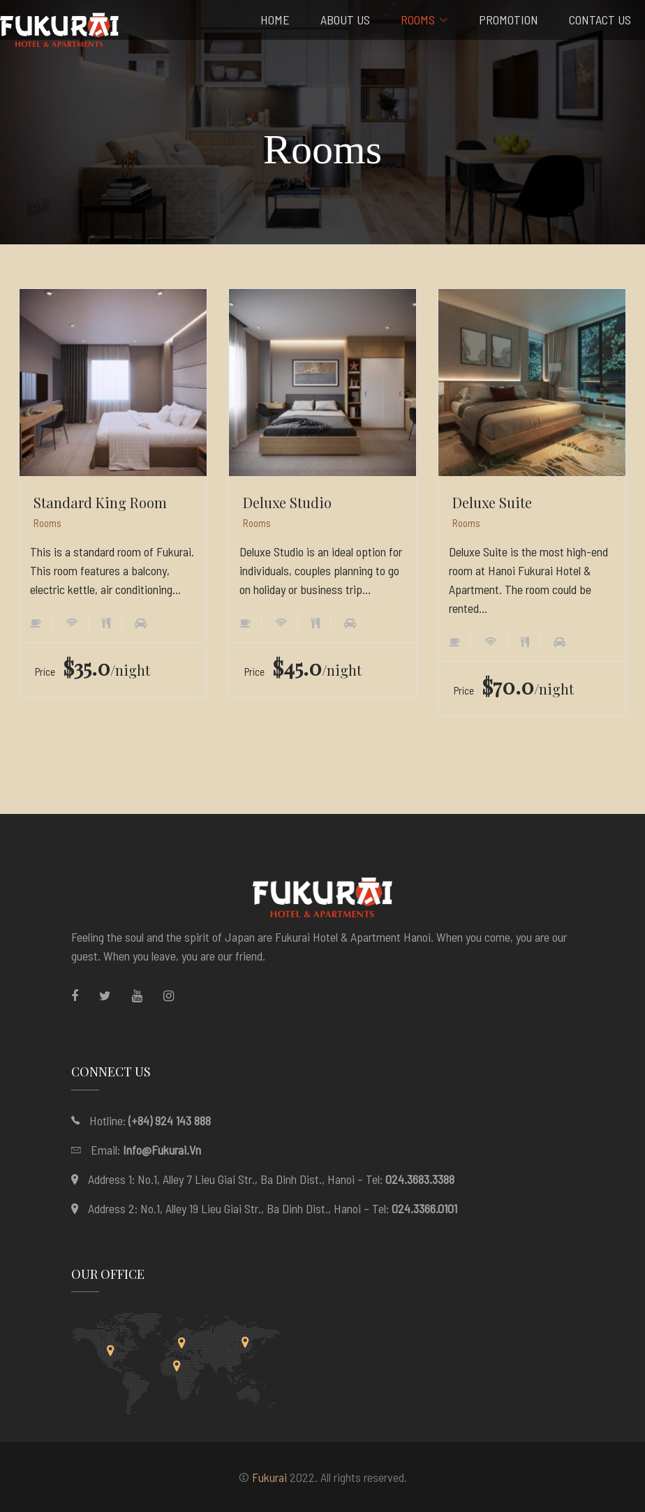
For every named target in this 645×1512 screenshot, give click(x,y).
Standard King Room (100, 502)
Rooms (47, 523)
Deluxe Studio (287, 502)
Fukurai (269, 1477)
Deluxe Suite (492, 502)
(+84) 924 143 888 (169, 1120)
